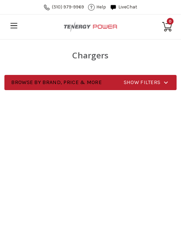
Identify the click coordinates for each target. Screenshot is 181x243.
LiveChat (127, 7)
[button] (90, 82)
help (101, 7)
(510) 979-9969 (68, 7)
